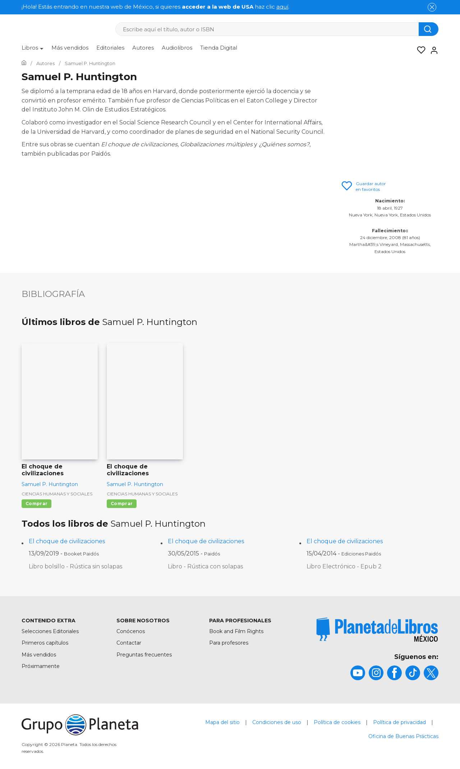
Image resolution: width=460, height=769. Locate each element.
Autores (143, 47)
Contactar (128, 643)
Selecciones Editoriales (50, 631)
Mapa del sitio (222, 722)
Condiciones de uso (276, 722)
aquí (282, 6)
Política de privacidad (399, 722)
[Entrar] (432, 50)
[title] (377, 630)
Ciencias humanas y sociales (57, 493)
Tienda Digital (218, 47)
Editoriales (110, 47)
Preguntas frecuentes (144, 654)
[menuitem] (32, 50)
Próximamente (41, 666)
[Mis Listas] (419, 50)
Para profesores (228, 643)
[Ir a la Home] (24, 63)
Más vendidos (69, 47)
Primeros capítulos (45, 643)
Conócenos (130, 631)
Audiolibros (177, 47)
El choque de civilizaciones (67, 541)
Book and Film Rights (236, 631)
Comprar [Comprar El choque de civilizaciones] (36, 503)
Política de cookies (337, 722)
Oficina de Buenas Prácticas (403, 736)
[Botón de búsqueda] (428, 29)
